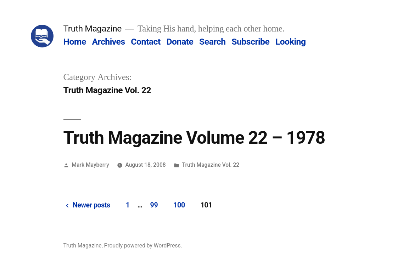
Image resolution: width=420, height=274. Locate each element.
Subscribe (250, 41)
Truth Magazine (92, 28)
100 (179, 205)
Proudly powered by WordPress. (143, 245)
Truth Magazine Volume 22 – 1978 (194, 137)
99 (154, 205)
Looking (290, 41)
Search (212, 41)
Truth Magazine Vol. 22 (211, 164)
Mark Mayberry (90, 164)
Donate (179, 41)
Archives (108, 41)
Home (74, 41)
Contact (145, 41)
